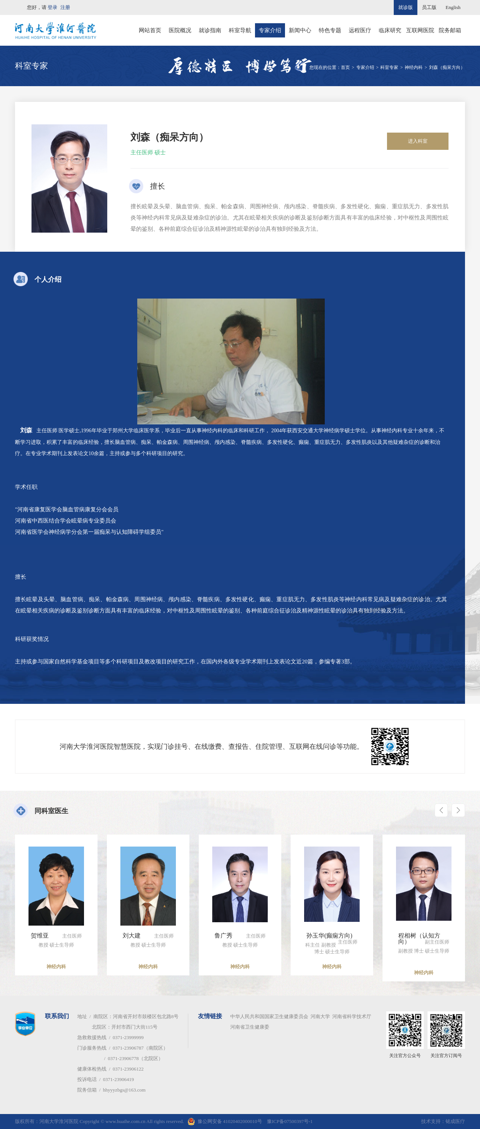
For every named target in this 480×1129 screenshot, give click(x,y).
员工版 (429, 7)
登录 (52, 7)
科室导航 (240, 30)
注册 (65, 7)
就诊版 (405, 7)
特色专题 (330, 30)
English (453, 7)
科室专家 (389, 67)
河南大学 (320, 1016)
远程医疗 (360, 30)
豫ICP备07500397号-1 (290, 1121)
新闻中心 (300, 30)
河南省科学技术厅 (351, 1016)
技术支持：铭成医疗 (443, 1121)
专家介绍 (270, 30)
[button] (438, 810)
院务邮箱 (450, 30)
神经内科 (414, 67)
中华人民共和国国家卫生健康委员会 (269, 1016)
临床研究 (390, 30)
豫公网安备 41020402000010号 (230, 1121)
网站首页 (150, 30)
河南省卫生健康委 (249, 1027)
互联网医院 (420, 30)
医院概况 (180, 30)
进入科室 (418, 141)
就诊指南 (210, 30)
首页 (345, 67)
